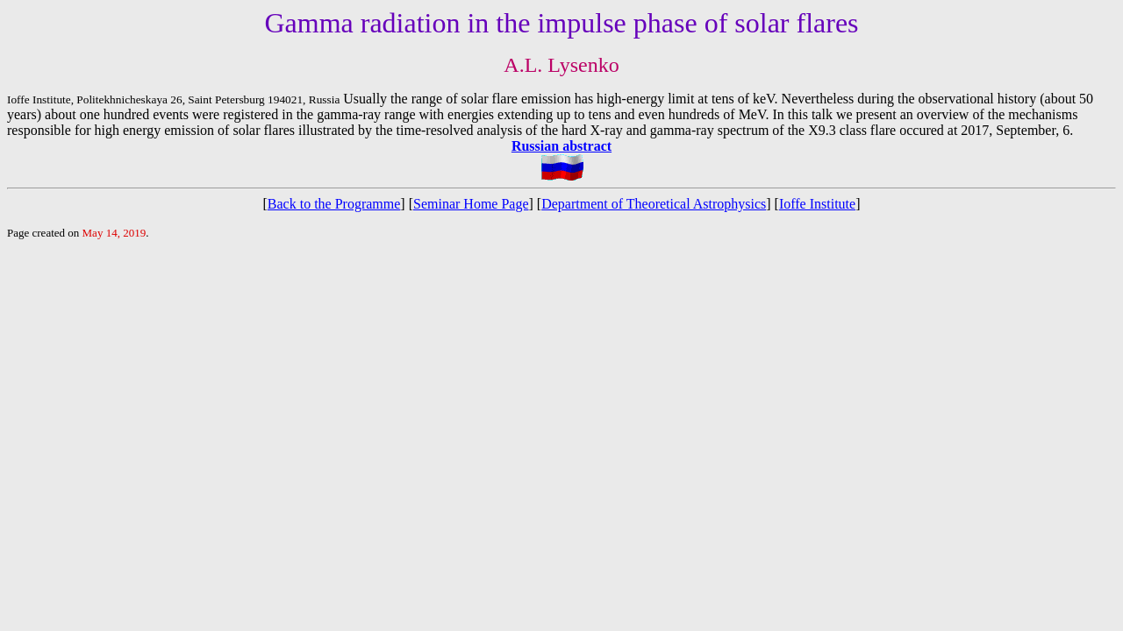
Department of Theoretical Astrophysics (653, 203)
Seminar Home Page (471, 203)
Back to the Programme (334, 203)
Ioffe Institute (817, 203)
